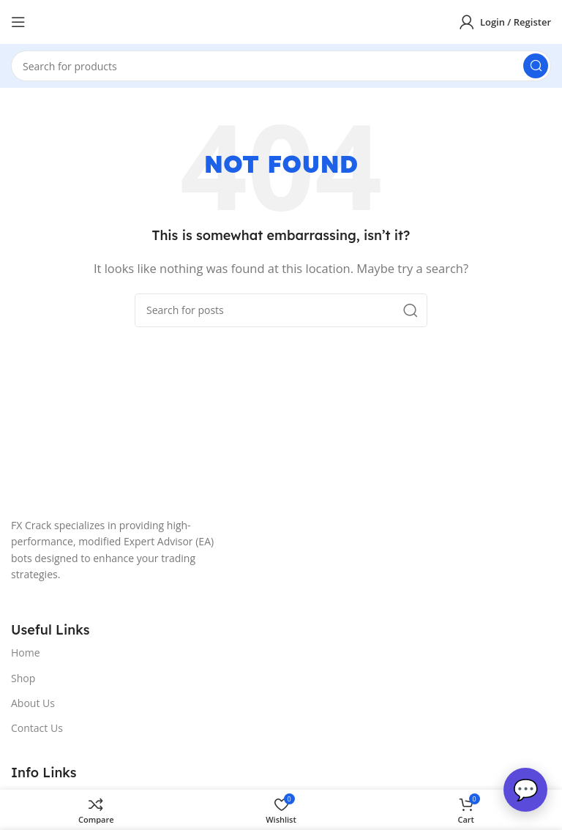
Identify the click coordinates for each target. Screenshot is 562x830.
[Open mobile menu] (18, 22)
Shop (23, 678)
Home (25, 652)
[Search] (281, 66)
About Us (33, 703)
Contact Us (37, 728)
